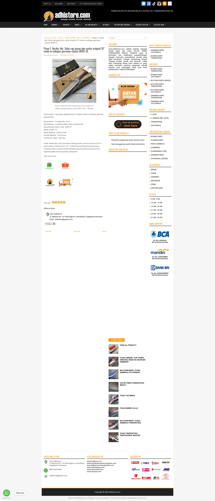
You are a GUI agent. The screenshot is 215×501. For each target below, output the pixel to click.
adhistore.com (114, 492)
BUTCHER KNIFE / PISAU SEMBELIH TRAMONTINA (130, 422)
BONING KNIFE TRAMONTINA (156, 57)
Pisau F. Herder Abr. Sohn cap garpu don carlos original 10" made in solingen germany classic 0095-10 (74, 50)
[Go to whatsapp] (6, 493)
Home (45, 25)
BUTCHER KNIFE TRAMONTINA (157, 85)
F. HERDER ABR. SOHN (72, 38)
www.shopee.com (94, 471)
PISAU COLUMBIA (127, 396)
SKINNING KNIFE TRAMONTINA (157, 97)
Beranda (77, 231)
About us (47, 3)
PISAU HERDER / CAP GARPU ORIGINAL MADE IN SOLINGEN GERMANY (132, 360)
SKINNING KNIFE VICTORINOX (157, 51)
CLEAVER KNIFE (157, 140)
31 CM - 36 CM (156, 217)
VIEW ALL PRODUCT (128, 345)
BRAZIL (154, 170)
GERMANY (86, 38)
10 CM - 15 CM (156, 203)
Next (104, 231)
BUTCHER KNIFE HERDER (161, 80)
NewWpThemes (82, 498)
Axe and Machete (93, 24)
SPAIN (153, 184)
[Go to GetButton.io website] (6, 498)
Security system (144, 24)
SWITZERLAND (157, 188)
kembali (48, 231)
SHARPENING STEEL (159, 151)
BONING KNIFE (156, 136)
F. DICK (153, 114)
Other (48, 30)
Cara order (71, 3)
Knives (79, 24)
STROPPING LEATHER (159, 159)
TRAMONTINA (156, 122)
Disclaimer (59, 3)
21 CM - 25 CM (56, 38)
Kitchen (107, 24)
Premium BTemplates (119, 498)
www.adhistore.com (117, 49)
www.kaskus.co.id (94, 461)
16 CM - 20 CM (156, 206)
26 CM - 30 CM (156, 214)
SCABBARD (155, 147)
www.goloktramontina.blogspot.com (101, 463)
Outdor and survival (124, 24)
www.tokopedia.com (95, 469)
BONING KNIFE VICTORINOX (156, 76)
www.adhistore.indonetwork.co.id (100, 465)
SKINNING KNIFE (157, 155)
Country (68, 24)
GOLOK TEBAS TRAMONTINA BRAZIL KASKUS (128, 52)
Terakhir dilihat (116, 340)
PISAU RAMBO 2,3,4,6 (129, 408)
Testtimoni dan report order (91, 3)
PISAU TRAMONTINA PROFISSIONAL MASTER (130, 434)
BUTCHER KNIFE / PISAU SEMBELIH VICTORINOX (130, 371)
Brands (56, 24)
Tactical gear (161, 24)
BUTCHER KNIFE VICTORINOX (157, 91)
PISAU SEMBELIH (158, 144)
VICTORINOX (156, 125)
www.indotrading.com (95, 467)
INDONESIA (155, 181)
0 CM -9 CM (155, 199)
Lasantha (106, 498)
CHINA (153, 173)
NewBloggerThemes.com (137, 498)
